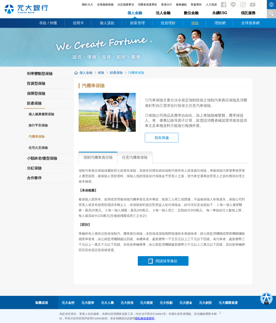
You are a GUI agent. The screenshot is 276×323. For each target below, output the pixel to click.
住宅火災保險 (38, 148)
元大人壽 (107, 303)
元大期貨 (146, 303)
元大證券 (87, 303)
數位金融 (191, 13)
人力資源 (211, 4)
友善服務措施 (105, 4)
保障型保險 (36, 93)
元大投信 (127, 303)
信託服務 (248, 13)
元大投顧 (166, 303)
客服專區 (196, 4)
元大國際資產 (228, 303)
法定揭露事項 (125, 4)
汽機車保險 (37, 136)
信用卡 (78, 23)
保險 (195, 23)
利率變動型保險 (40, 74)
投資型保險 (36, 83)
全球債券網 (250, 23)
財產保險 (34, 104)
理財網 (220, 23)
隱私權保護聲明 (144, 318)
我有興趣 (161, 138)
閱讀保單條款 (167, 261)
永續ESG (219, 13)
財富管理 (137, 23)
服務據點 (181, 4)
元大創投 (205, 303)
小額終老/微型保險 (42, 158)
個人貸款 (107, 23)
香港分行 (166, 4)
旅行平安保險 (38, 125)
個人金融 (134, 13)
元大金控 (68, 303)
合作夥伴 (34, 178)
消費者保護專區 (147, 4)
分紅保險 (34, 168)
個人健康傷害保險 (41, 114)
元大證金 (185, 303)
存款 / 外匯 (48, 23)
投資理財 (168, 23)
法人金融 (163, 13)
